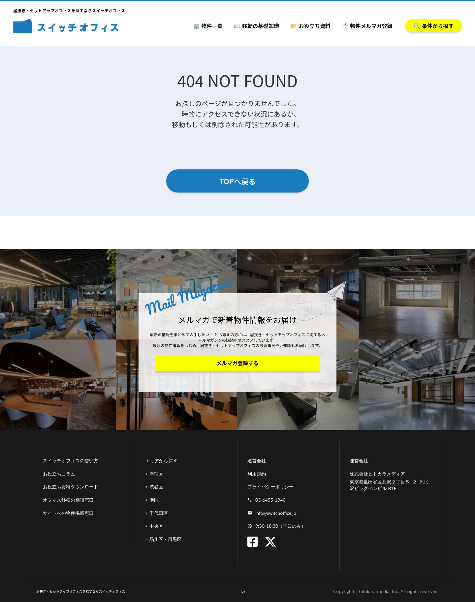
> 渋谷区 (154, 486)
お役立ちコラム (59, 474)
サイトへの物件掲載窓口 (68, 513)
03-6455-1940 (270, 500)
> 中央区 (154, 526)
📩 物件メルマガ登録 (367, 26)
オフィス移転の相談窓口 (68, 500)
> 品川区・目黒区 (163, 539)
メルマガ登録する (237, 363)
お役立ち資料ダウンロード (70, 486)
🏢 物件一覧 (208, 26)
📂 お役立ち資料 (311, 26)
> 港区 (152, 500)
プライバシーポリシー (270, 486)
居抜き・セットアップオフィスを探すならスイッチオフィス (80, 591)
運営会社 (256, 460)
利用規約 (256, 474)
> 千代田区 (156, 513)
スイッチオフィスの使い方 (70, 460)
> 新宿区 (154, 474)
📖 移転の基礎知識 (256, 26)
